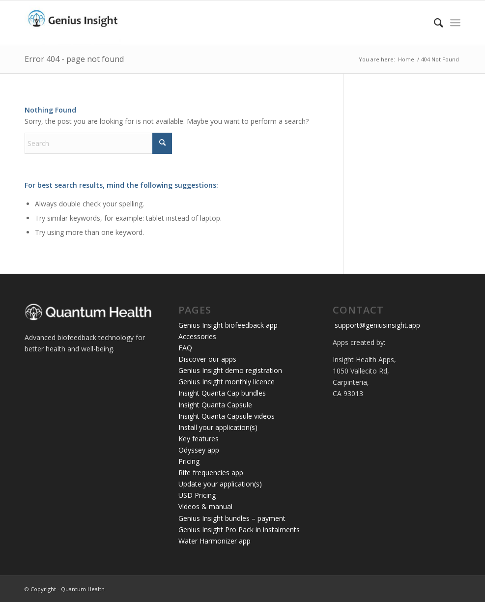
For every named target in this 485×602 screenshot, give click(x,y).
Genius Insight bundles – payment (231, 518)
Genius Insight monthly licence (226, 381)
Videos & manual (205, 506)
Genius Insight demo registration (230, 370)
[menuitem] (433, 22)
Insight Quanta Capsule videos (226, 416)
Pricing (189, 461)
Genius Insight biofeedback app (228, 325)
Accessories (197, 336)
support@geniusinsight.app (376, 325)
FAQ (185, 347)
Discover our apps (207, 359)
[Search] (433, 22)
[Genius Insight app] (73, 22)
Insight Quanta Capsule (215, 404)
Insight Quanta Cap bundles (222, 393)
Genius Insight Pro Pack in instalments (239, 529)
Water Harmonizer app (214, 540)
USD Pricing (197, 495)
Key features (198, 438)
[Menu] (455, 22)
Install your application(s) (217, 427)
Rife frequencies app (210, 472)
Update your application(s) (220, 483)
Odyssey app (198, 450)
